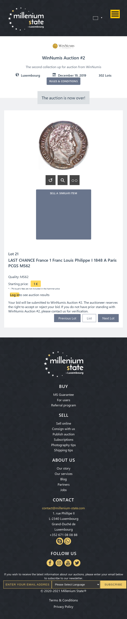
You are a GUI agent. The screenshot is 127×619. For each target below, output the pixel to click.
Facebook (50, 562)
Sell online (63, 423)
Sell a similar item (63, 193)
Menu (115, 14)
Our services (64, 473)
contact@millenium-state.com (63, 508)
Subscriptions (63, 439)
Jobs (63, 490)
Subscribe (113, 584)
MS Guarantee (63, 394)
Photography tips (63, 445)
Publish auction (64, 434)
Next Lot (108, 318)
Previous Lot (67, 318)
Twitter (76, 562)
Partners (64, 484)
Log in (14, 295)
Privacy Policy (63, 606)
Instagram (59, 562)
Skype (59, 541)
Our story (63, 468)
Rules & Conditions (63, 81)
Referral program (63, 405)
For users (63, 400)
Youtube (67, 562)
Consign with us (63, 428)
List (89, 318)
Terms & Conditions (63, 600)
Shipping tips (63, 450)
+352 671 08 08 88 (63, 534)
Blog (63, 479)
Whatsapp (67, 541)
